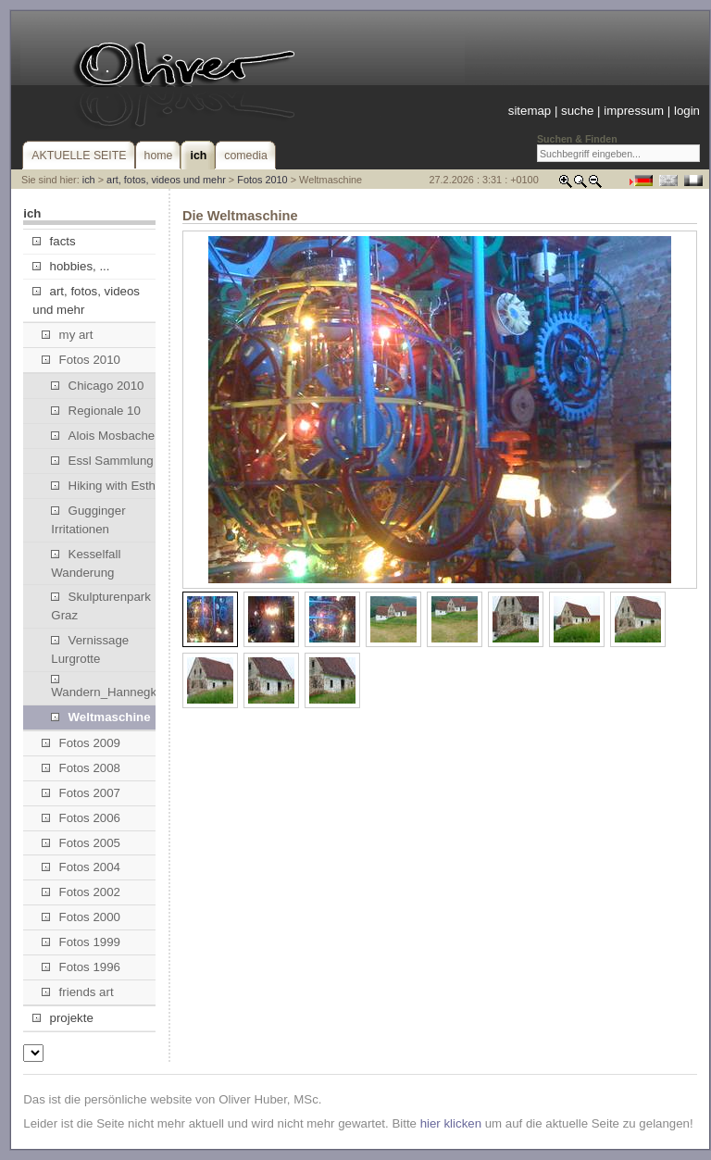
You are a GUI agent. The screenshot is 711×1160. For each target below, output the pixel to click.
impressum (634, 111)
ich (88, 179)
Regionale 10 (95, 411)
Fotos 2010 (262, 179)
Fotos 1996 (81, 967)
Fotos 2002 (81, 892)
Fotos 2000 (81, 917)
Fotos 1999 (81, 942)
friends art (77, 992)
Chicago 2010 (97, 386)
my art (67, 335)
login (687, 111)
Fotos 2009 (81, 743)
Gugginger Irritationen (88, 520)
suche (577, 111)
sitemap (529, 111)
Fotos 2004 (81, 867)
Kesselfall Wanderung (85, 563)
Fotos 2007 (81, 793)
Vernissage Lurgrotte (90, 649)
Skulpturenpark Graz (101, 606)
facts (53, 241)
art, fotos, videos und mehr (166, 179)
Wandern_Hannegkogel (110, 687)
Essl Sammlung (102, 461)
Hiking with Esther (108, 486)
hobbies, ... (70, 266)
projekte (62, 1018)
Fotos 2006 (81, 818)
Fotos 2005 (81, 843)
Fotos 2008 (81, 768)
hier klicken (450, 1123)
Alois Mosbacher (104, 436)
